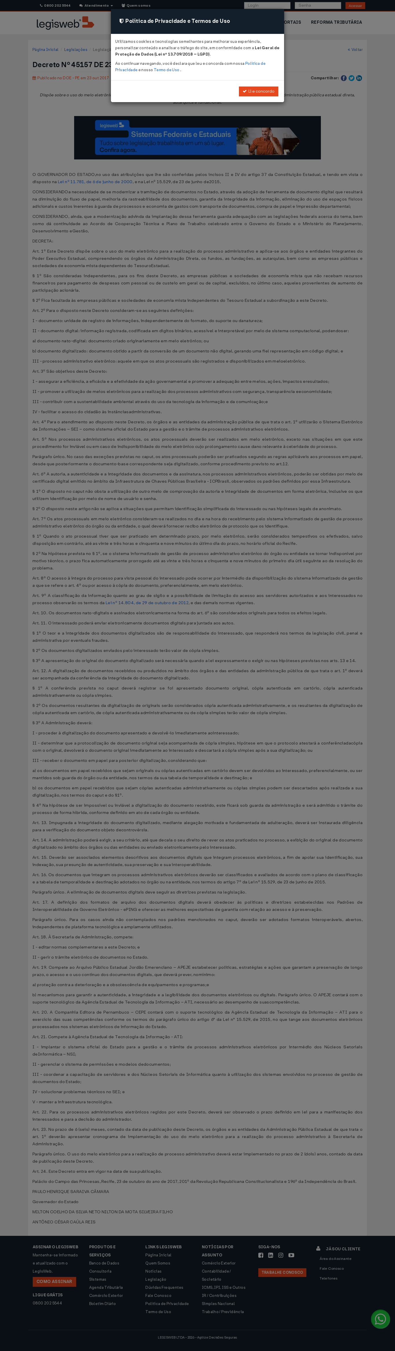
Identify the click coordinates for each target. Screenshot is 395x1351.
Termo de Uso (167, 69)
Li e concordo (259, 91)
